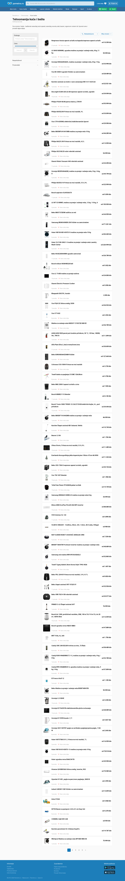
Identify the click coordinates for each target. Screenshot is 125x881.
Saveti (114, 9)
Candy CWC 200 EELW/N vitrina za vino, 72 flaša (68, 646)
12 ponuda (54, 67)
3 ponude (54, 248)
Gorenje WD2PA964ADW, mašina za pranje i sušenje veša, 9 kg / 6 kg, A (75, 172)
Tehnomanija (24, 15)
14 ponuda (54, 278)
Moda (67, 9)
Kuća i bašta (23, 9)
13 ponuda (54, 480)
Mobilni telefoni (57, 9)
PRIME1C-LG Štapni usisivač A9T (63, 604)
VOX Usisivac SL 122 (58, 515)
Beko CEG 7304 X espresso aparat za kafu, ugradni (69, 465)
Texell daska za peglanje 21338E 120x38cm (66, 374)
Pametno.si (33, 878)
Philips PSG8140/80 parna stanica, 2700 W (66, 102)
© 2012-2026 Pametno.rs (14, 878)
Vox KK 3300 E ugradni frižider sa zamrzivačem (68, 72)
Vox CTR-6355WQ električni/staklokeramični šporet (70, 121)
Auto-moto (13, 9)
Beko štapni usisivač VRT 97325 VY (63, 584)
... (95, 9)
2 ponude (54, 207)
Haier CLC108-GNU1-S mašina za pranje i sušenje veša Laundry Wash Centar (74, 243)
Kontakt (9, 866)
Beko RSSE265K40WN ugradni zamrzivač (66, 254)
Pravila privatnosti (12, 870)
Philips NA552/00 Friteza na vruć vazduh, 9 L (67, 112)
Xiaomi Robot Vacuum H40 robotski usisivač (67, 161)
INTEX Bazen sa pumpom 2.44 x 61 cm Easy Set (68, 809)
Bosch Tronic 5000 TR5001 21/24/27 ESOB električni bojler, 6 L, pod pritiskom (75, 405)
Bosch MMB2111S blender (60, 394)
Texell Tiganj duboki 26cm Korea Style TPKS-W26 (69, 565)
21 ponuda (54, 45)
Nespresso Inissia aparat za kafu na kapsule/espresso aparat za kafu (76, 40)
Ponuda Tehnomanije (60, 873)
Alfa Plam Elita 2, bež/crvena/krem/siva (65, 345)
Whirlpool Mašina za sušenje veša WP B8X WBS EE (69, 839)
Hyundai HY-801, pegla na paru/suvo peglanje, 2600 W (70, 779)
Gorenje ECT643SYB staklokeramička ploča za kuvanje (71, 708)
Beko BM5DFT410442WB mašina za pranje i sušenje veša (71, 415)
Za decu (89, 9)
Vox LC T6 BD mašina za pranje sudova (65, 273)
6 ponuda (54, 126)
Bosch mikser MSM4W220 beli (62, 264)
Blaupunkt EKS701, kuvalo (60, 293)
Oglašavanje (10, 868)
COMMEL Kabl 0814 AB (59, 819)
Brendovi (56, 871)
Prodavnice (57, 868)
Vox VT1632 (55, 313)
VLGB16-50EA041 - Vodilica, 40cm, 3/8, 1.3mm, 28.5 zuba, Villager (75, 525)
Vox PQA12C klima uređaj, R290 (62, 303)
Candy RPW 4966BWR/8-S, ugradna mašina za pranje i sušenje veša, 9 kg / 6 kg (76, 668)
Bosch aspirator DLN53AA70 (61, 193)
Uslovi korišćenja (11, 873)
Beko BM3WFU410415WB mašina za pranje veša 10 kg (70, 131)
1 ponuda (54, 57)
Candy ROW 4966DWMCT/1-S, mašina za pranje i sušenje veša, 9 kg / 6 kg (75, 657)
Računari (74, 9)
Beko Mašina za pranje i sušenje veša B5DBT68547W (70, 688)
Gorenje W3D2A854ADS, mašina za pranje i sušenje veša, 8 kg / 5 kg (75, 62)
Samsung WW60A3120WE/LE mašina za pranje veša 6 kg (71, 495)
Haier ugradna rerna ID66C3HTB (62, 759)
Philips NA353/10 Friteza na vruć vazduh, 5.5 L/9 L (69, 183)
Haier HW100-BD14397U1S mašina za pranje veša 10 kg (71, 232)
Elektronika (33, 9)
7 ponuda (54, 86)
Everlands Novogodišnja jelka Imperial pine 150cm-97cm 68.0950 (74, 455)
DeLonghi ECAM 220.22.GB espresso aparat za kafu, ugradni (72, 92)
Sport (82, 9)
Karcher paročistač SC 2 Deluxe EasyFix (65, 829)
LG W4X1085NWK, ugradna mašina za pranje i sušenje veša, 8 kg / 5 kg (75, 52)
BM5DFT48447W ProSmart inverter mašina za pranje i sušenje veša (75, 545)
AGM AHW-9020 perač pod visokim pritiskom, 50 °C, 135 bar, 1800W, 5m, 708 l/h (75, 334)
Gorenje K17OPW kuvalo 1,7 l (61, 718)
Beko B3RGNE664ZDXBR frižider (62, 354)
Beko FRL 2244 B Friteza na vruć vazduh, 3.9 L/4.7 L (69, 574)
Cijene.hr (40, 878)
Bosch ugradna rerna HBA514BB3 (63, 626)
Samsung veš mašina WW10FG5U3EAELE (66, 555)
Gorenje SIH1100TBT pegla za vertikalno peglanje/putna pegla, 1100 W (76, 729)
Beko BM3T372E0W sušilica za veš (63, 212)
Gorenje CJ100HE (57, 698)
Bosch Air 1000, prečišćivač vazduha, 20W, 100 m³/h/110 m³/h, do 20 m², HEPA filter (75, 615)
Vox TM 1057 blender (59, 475)
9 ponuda (54, 76)
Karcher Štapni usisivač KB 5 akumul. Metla (66, 425)
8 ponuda (54, 146)
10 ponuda (54, 96)
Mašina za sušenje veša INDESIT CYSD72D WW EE (69, 323)
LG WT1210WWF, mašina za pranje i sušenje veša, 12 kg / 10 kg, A (74, 202)
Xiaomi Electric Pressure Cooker (63, 283)
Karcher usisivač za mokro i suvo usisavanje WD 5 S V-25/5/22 (73, 82)
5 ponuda (54, 177)
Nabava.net (25, 878)
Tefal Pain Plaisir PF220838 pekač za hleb (66, 485)
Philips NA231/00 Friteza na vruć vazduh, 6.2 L (67, 141)
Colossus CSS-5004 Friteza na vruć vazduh (66, 364)
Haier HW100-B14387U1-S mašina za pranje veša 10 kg (71, 749)
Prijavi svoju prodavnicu (60, 866)
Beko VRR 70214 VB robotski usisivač (64, 594)
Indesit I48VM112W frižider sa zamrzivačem (67, 789)
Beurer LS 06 (56, 435)
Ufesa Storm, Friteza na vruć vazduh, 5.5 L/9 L (67, 445)
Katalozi (104, 9)
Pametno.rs (15, 15)
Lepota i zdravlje (45, 9)
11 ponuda (54, 166)
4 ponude (54, 116)
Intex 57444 (55, 799)
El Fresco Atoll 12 (57, 678)
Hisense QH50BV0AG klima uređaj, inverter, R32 (68, 769)
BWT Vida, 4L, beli (57, 636)
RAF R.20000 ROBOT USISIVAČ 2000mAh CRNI (67, 535)
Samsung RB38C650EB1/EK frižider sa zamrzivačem (70, 222)
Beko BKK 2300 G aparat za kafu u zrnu (65, 384)
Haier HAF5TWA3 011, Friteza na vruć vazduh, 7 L (69, 739)
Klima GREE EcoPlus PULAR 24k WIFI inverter (67, 505)
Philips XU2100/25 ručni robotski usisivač (66, 151)
